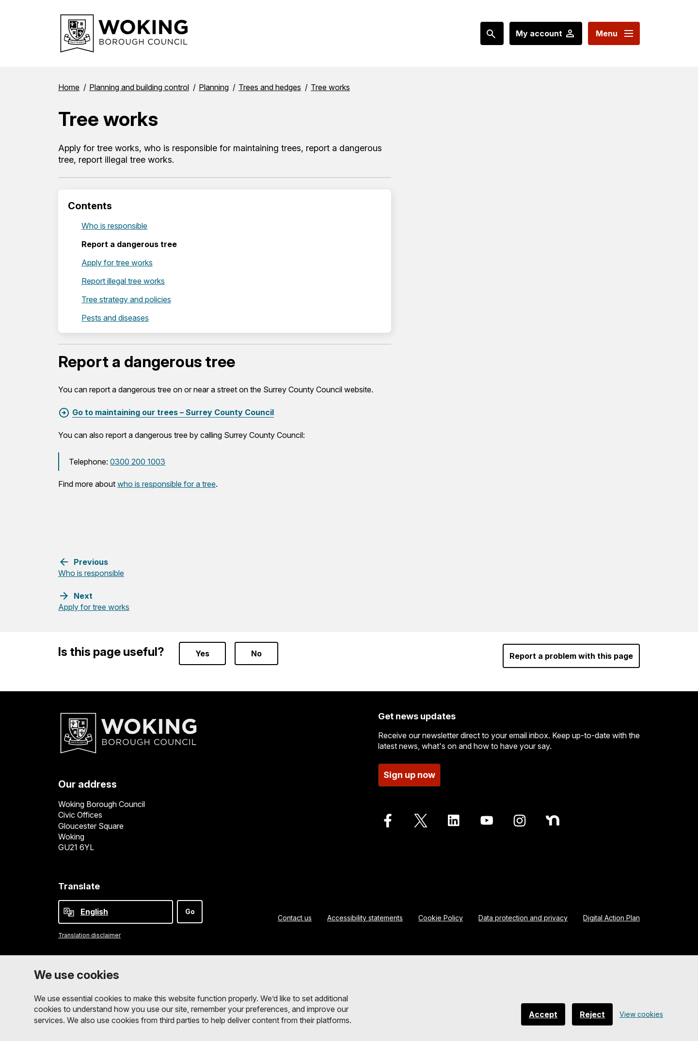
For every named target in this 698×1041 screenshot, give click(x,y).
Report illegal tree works (123, 281)
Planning (214, 87)
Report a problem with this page (571, 656)
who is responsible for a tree (166, 484)
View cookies (641, 1014)
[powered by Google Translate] (69, 912)
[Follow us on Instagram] (519, 820)
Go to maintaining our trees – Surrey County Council (173, 412)
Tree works (330, 87)
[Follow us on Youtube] (486, 820)
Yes (202, 653)
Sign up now (409, 775)
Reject (592, 1014)
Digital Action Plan (611, 918)
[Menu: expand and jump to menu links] (614, 33)
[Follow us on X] (420, 820)
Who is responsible (114, 226)
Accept (543, 1014)
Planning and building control (139, 87)
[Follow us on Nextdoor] (552, 820)
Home (68, 87)
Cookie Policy (440, 918)
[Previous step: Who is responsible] (91, 567)
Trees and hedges (269, 87)
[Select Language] (115, 912)
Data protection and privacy (523, 918)
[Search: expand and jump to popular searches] (492, 33)
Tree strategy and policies (126, 299)
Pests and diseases (115, 318)
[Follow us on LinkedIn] (453, 820)
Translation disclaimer (89, 935)
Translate (79, 886)
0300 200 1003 (137, 461)
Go (190, 911)
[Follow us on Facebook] (387, 820)
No (256, 653)
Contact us (295, 918)
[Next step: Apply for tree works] (93, 601)
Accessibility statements (365, 918)
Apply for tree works (117, 262)
